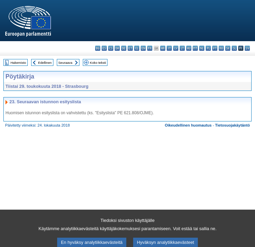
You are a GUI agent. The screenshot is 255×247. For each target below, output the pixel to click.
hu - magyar (188, 48)
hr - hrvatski (162, 48)
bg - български (97, 48)
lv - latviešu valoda (175, 48)
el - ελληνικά (136, 48)
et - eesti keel (130, 48)
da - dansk (117, 48)
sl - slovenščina (234, 48)
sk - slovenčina (227, 48)
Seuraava (65, 62)
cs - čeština (110, 48)
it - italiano (169, 48)
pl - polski (208, 48)
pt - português (214, 48)
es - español (104, 48)
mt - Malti (195, 48)
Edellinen (44, 62)
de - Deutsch (123, 48)
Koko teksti (98, 62)
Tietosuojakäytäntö (232, 125)
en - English (143, 48)
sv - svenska (247, 48)
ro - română (221, 48)
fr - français (149, 48)
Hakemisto (18, 62)
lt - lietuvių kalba (182, 48)
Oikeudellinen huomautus (188, 125)
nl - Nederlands (201, 48)
